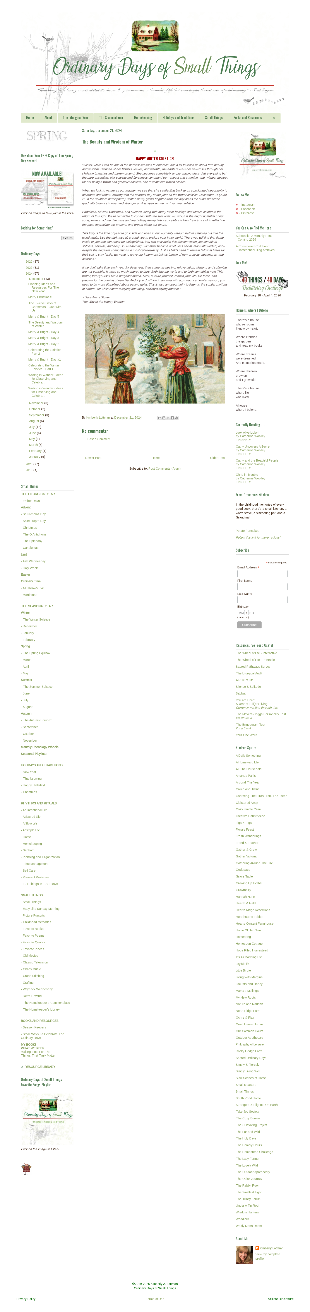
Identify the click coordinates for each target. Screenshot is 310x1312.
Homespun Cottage (249, 943)
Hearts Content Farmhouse (255, 923)
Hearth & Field (246, 903)
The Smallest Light (249, 1192)
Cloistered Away (247, 802)
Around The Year (248, 782)
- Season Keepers (33, 1027)
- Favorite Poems (33, 935)
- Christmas (29, 527)
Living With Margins (249, 977)
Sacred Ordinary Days (251, 1058)
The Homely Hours (249, 1145)
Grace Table (244, 876)
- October (27, 734)
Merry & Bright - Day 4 (43, 332)
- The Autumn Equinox (36, 720)
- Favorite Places (32, 949)
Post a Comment (98, 439)
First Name (244, 580)
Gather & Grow (246, 849)
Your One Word (246, 735)
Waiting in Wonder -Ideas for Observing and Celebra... (45, 378)
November (36, 403)
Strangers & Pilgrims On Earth (257, 1105)
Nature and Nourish (249, 1004)
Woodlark (242, 1219)
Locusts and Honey (249, 984)
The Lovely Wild (247, 1165)
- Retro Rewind (31, 996)
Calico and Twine (248, 789)
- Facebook (247, 209)
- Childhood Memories (36, 922)
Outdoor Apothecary (250, 1037)
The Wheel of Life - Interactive (256, 653)
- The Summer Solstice (37, 686)
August (34, 421)
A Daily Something (248, 755)
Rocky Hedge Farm (249, 1051)
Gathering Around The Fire (254, 863)
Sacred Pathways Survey (253, 666)
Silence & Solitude (248, 686)
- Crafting (27, 982)
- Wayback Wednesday (37, 989)
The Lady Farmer (248, 1158)
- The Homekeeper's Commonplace (45, 1002)
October (35, 409)
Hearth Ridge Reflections (253, 910)
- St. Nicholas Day (33, 514)
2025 (29, 267)
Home (30, 117)
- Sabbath (27, 850)
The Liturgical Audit (249, 673)
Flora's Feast (245, 829)
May (32, 439)
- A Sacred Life (31, 816)
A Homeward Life (247, 762)
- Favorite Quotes (33, 942)
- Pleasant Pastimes (35, 877)
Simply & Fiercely (247, 1064)
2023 (29, 464)
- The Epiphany (31, 541)
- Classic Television (34, 962)
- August (27, 707)
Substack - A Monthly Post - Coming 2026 (254, 237)
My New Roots (246, 997)
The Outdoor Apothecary (253, 1172)
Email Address (248, 567)
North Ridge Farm (248, 1011)
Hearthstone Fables (249, 917)
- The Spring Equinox (35, 653)
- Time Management (34, 864)
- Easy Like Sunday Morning (40, 908)
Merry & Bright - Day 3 (43, 338)
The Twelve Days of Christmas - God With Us (45, 306)
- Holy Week (29, 568)
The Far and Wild (248, 1132)
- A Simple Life (30, 830)
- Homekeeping (31, 843)
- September (29, 727)
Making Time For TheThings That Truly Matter (38, 1050)
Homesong (243, 937)
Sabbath (241, 693)
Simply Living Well (248, 1071)
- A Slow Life (29, 823)
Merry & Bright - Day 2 (43, 344)
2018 (29, 470)
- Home (26, 837)
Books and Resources (247, 117)
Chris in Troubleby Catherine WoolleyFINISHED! (250, 478)
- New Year (28, 772)
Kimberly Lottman (271, 1248)
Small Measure (246, 1084)
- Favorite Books (32, 929)
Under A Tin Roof (247, 1205)
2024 (29, 273)
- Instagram (247, 204)
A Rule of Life (244, 680)
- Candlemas (30, 547)
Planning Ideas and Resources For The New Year (43, 287)
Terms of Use (155, 1299)
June (33, 433)
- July (24, 700)
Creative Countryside (250, 816)
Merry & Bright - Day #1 (44, 359)
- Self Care (28, 870)
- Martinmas (29, 595)
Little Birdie (243, 970)
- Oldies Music (31, 969)
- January (27, 633)
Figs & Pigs (244, 822)
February (36, 451)
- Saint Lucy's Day (33, 521)
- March (26, 660)
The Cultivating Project (251, 1125)
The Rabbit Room (248, 1185)
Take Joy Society (247, 1111)
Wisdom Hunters (247, 1212)
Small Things (214, 117)
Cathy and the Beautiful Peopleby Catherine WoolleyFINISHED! (257, 464)
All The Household (249, 769)
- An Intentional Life (34, 810)
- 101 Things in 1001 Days (39, 884)
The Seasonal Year (111, 117)
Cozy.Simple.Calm (248, 809)
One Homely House (249, 1024)
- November (29, 740)
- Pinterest (246, 213)
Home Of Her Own (248, 930)
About (48, 117)
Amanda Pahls (246, 775)
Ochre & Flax (245, 1017)
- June (25, 693)
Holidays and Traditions (178, 117)
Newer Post (93, 458)
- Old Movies (29, 955)
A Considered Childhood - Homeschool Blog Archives (255, 248)
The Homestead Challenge (254, 1152)
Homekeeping (143, 117)
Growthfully (243, 890)
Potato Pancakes (247, 530)
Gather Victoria (246, 856)
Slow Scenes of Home (251, 1078)
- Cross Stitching (32, 976)
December (36, 279)
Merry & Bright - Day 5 (43, 316)
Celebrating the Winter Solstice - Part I (43, 367)
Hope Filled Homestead (252, 950)
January (35, 456)
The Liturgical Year (75, 117)
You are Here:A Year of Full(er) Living (257, 703)
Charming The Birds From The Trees (261, 796)
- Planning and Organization (40, 857)
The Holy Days (246, 1138)
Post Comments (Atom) (165, 468)
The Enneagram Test (250, 726)
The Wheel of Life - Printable (255, 660)
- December (29, 626)
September (37, 415)
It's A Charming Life (249, 957)
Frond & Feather (247, 843)
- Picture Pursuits (33, 915)
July (32, 427)
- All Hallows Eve (32, 588)
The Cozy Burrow (248, 1118)
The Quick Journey (249, 1178)
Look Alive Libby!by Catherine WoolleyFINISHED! (250, 436)
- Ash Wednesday (33, 561)
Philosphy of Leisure (250, 1044)
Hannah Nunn (245, 896)
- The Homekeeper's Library (40, 1009)
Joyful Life (242, 964)
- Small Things (31, 902)
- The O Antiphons (33, 534)
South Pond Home (248, 1098)
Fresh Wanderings (248, 836)
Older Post (217, 458)
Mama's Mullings (247, 990)
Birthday (242, 606)
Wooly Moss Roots (249, 1226)
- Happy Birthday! (33, 785)
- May (25, 673)
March (34, 444)
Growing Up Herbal (249, 883)
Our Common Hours (250, 1031)
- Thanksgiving (31, 778)
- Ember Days (30, 501)
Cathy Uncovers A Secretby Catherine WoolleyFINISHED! (253, 450)
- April (25, 666)
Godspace (243, 869)
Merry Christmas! (40, 297)
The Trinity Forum (248, 1199)
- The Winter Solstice (35, 619)
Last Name (244, 593)
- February (28, 639)
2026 (29, 261)
